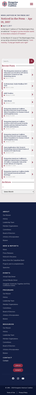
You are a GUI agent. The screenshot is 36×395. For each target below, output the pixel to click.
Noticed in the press (9, 257)
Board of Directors (9, 233)
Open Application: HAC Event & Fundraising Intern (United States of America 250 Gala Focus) (16, 149)
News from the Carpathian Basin (13, 260)
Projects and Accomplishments (13, 264)
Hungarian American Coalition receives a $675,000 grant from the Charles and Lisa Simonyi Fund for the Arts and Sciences (16, 124)
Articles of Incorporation (11, 237)
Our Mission (7, 215)
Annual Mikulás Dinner (10, 280)
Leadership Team (8, 222)
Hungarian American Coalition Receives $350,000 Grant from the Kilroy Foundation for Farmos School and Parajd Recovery (16, 111)
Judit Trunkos (8, 93)
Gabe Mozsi (8, 101)
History (5, 219)
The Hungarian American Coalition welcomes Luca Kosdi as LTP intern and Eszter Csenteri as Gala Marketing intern (16, 73)
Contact (7, 358)
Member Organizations (10, 226)
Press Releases (8, 253)
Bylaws (5, 240)
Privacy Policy (23, 392)
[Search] (31, 61)
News (5, 250)
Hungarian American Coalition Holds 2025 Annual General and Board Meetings (16, 173)
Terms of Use (11, 392)
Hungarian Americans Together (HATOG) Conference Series (16, 285)
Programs (8, 290)
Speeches (6, 267)
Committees (7, 230)
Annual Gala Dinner (9, 277)
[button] (31, 4)
